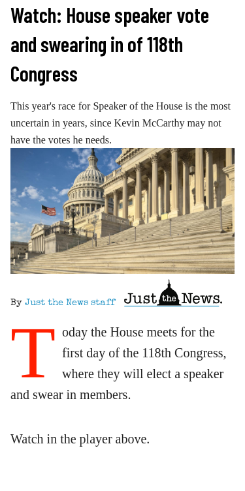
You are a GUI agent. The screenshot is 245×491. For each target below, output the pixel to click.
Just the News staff (70, 303)
